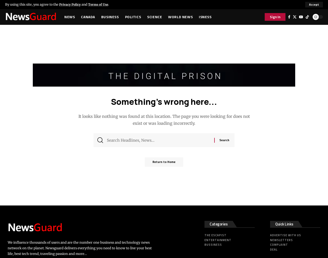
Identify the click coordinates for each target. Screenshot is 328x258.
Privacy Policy (70, 4)
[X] (295, 17)
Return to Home (164, 163)
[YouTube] (301, 17)
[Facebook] (289, 17)
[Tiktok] (307, 17)
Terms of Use (100, 4)
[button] (314, 4)
